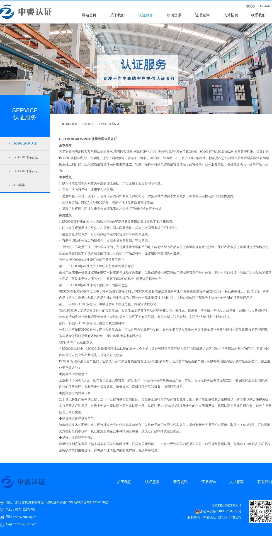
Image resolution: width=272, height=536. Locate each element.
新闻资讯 (180, 482)
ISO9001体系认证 (109, 123)
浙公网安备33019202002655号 (220, 511)
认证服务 (88, 123)
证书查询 (208, 482)
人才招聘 (236, 482)
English (265, 6)
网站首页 (71, 123)
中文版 (250, 6)
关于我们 (124, 482)
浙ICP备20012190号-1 (226, 505)
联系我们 (264, 482)
